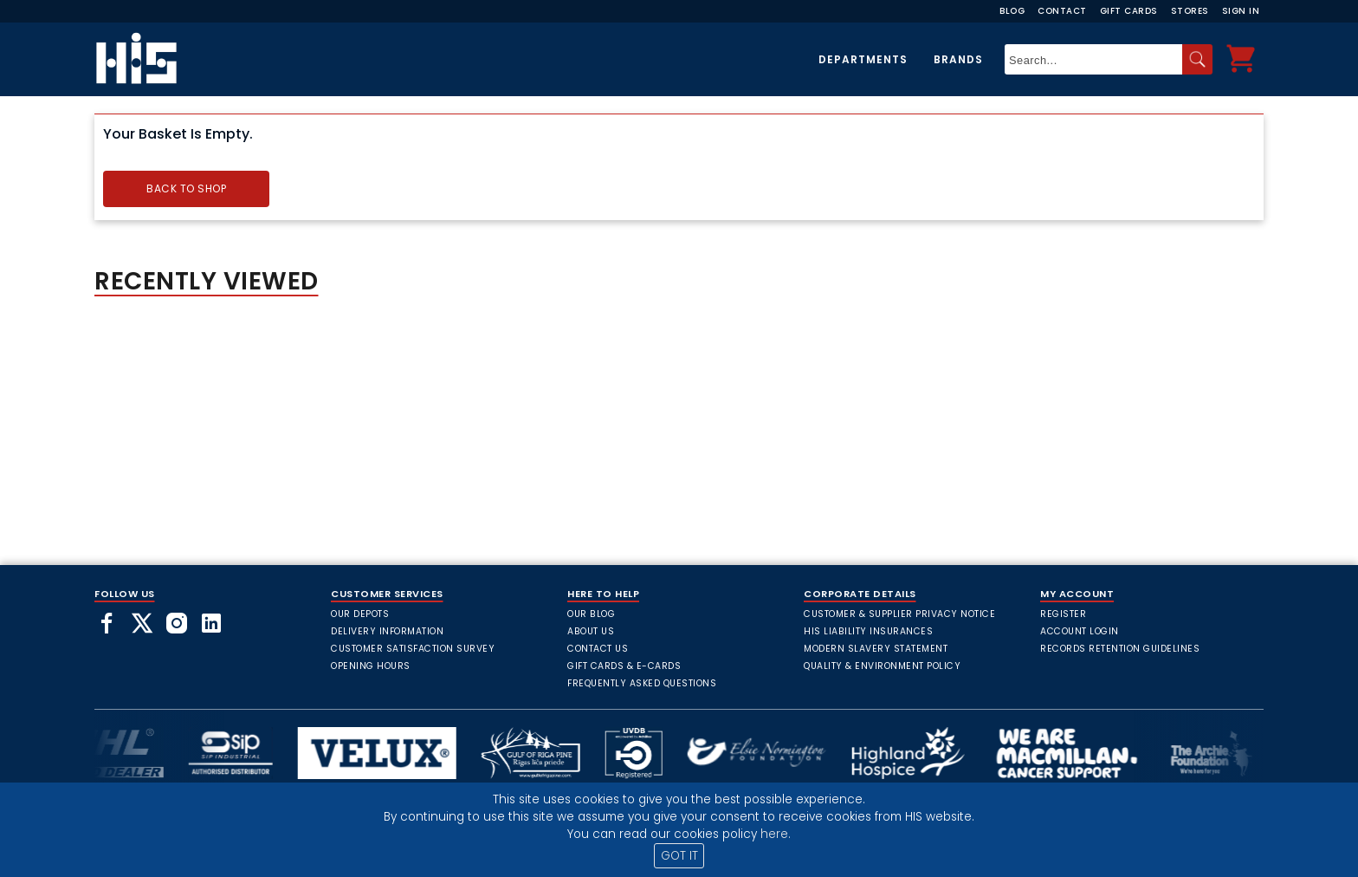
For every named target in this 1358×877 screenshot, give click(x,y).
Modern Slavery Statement (875, 648)
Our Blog (591, 613)
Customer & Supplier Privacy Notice (899, 613)
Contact (1062, 10)
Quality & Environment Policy (882, 665)
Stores (1190, 10)
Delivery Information (387, 631)
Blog (1012, 10)
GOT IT (679, 856)
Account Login (1079, 631)
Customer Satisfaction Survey (413, 648)
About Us (590, 631)
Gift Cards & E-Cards (624, 665)
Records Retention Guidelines (1120, 648)
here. (775, 834)
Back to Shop (186, 188)
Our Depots (360, 613)
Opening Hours (371, 665)
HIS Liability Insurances (868, 631)
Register (1063, 613)
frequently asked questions (641, 683)
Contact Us (597, 648)
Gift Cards (1129, 10)
